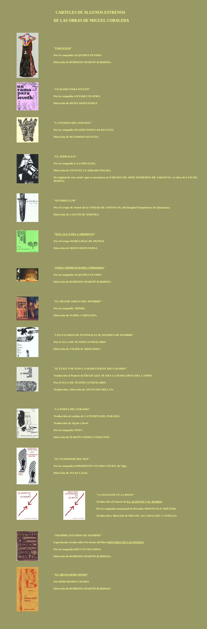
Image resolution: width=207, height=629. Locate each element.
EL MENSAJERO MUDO (71, 574)
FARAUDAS (63, 48)
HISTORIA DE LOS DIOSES (126, 542)
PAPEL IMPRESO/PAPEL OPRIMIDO (79, 267)
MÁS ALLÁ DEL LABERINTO (74, 234)
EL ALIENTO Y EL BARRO (144, 501)
